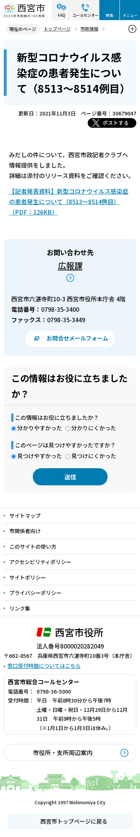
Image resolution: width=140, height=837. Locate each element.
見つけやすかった (39, 456)
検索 (109, 15)
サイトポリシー (27, 577)
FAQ (61, 15)
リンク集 (19, 608)
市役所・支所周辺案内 (63, 752)
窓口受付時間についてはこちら (44, 665)
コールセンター (85, 15)
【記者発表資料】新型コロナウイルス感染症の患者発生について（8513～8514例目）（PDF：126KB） (68, 201)
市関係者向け (25, 531)
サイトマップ (25, 515)
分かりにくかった (93, 428)
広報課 (70, 265)
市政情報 (89, 28)
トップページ (57, 28)
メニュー (129, 15)
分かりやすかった (39, 428)
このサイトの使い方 (32, 546)
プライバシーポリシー (35, 592)
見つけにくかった (93, 456)
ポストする (116, 122)
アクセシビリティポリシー (40, 561)
